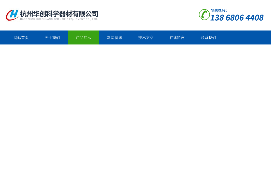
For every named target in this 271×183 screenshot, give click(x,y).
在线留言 (177, 37)
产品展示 (83, 37)
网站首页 (21, 37)
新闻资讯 (114, 37)
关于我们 (52, 37)
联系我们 (208, 37)
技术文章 (146, 37)
